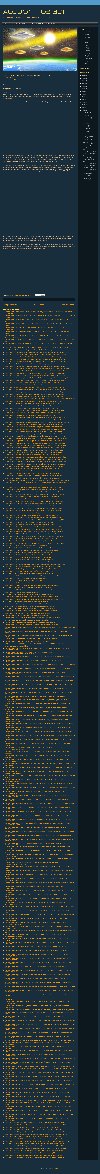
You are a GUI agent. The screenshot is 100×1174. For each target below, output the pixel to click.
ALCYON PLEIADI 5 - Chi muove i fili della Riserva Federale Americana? (27, 641)
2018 (83, 97)
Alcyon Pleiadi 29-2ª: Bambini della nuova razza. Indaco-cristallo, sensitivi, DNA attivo (31, 538)
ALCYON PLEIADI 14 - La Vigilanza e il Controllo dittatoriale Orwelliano (26, 615)
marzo (86, 134)
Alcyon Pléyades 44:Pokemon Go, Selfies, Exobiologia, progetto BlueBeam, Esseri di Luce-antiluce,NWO (37, 480)
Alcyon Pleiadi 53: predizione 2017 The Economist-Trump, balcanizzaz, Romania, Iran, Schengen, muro (36, 459)
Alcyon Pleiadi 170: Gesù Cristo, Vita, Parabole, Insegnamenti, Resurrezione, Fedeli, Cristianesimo (35, 1157)
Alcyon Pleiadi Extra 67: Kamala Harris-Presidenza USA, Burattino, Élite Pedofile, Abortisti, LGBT (34, 1127)
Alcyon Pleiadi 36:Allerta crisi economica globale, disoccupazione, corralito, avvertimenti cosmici (34, 503)
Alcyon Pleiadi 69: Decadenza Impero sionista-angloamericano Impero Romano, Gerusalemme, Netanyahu (37, 422)
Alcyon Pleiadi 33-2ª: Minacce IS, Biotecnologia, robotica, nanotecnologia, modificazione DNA (33, 517)
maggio (86, 128)
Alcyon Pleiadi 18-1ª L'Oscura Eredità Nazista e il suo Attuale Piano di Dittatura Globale (31, 597)
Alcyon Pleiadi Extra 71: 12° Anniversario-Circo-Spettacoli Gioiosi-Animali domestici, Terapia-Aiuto (34, 1139)
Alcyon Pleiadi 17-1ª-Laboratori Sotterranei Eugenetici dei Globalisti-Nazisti (27, 601)
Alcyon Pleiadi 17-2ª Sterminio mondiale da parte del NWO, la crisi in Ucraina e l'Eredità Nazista (34, 599)
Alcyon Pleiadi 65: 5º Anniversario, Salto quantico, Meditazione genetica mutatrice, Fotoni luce (33, 431)
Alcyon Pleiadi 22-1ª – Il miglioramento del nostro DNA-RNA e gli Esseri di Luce (29, 573)
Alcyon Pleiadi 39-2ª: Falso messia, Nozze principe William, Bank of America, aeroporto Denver (34, 492)
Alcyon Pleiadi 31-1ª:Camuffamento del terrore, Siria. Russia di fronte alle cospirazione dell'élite (34, 527)
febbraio (86, 179)
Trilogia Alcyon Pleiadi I (87, 174)
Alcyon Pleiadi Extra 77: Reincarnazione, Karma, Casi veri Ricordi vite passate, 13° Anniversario (34, 1153)
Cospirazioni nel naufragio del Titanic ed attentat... (88, 144)
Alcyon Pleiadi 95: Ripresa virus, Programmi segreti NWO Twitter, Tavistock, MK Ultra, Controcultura (35, 361)
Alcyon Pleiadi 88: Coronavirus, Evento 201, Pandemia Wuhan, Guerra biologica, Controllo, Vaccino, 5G (36, 378)
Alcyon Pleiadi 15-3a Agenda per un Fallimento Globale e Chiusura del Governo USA (30, 608)
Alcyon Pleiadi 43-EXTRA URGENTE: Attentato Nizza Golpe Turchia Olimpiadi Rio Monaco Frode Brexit (36, 482)
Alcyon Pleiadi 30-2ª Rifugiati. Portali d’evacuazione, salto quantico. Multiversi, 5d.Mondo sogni (33, 534)
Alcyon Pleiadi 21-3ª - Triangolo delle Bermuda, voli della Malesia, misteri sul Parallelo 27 (32, 576)
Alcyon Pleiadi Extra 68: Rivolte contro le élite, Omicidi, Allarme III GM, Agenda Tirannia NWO (33, 1129)
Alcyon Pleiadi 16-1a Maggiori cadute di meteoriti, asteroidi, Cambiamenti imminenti (30, 606)
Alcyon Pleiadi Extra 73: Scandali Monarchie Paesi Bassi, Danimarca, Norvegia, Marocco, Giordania (35, 1143)
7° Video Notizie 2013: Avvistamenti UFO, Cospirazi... (89, 137)
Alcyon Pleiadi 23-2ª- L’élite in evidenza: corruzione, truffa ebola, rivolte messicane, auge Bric (33, 566)
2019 (83, 94)
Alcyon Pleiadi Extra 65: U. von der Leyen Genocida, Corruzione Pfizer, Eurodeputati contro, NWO (34, 1122)
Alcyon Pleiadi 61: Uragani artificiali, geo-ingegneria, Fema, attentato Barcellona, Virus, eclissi (33, 441)
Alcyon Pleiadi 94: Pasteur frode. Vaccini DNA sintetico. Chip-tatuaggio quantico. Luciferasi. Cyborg (35, 364)
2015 (83, 105)
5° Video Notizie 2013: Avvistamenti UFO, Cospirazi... (89, 163)
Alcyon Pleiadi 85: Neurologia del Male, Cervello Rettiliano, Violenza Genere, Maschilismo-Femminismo (36, 385)
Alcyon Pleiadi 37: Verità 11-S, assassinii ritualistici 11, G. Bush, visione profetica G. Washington (34, 501)
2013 (83, 110)
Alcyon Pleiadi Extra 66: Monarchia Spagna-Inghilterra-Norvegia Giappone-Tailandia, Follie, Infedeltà (35, 1125)
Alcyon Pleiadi (34, 12)
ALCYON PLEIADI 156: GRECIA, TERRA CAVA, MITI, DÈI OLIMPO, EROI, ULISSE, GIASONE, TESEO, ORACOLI (40, 1010)
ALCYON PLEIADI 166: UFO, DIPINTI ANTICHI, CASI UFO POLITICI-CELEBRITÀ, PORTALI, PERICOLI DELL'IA (39, 1066)
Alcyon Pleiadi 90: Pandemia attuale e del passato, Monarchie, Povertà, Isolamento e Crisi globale (34, 373)
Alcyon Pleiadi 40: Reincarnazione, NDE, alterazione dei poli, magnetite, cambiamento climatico (34, 489)
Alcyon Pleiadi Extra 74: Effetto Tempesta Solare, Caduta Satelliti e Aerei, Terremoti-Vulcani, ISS (34, 1146)
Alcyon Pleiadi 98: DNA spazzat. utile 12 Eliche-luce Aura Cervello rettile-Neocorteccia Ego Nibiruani (35, 354)
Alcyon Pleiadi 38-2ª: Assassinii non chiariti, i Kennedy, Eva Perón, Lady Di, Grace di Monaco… (34, 496)
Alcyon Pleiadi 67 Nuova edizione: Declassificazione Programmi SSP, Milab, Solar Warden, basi (34, 427)
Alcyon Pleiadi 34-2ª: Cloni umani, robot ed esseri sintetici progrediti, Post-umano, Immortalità (33, 510)
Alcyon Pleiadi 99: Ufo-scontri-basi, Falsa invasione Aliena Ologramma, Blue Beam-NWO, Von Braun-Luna (37, 352)
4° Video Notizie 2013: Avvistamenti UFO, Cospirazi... (89, 169)
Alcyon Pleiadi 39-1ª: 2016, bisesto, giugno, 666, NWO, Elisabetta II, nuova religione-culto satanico (35, 494)
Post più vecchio (68, 305)
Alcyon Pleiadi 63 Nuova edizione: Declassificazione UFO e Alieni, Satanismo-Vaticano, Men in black (35, 436)
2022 (83, 86)
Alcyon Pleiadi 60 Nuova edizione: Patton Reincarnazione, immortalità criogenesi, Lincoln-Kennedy (35, 443)
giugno (86, 126)
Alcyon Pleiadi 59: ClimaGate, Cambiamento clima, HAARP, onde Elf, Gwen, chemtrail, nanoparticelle (35, 445)
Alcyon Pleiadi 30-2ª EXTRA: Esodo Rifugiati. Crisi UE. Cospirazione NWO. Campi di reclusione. (34, 531)
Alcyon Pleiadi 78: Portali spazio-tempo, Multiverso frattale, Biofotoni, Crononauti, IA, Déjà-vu (33, 401)
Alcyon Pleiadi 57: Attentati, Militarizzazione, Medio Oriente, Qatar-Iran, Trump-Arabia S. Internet (34, 450)
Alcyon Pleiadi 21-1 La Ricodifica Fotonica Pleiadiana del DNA (24, 580)
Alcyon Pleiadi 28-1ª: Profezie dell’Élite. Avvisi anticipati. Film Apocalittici (27, 545)
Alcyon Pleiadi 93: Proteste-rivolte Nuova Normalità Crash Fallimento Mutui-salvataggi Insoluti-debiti (35, 366)
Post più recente (10, 305)
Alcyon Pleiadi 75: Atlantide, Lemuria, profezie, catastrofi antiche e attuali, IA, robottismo (31, 408)
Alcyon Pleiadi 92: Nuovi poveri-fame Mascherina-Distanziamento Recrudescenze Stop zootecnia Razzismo (37, 368)
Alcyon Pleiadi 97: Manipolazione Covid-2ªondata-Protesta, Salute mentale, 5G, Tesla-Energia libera (35, 357)
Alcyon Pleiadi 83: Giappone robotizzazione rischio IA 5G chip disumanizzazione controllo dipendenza (36, 389)
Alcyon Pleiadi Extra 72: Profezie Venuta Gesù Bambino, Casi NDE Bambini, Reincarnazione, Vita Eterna (37, 1141)
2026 (83, 75)
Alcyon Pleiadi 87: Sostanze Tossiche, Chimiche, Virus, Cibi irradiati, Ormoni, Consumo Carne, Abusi (35, 380)
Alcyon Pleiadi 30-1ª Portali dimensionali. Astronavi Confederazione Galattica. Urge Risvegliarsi (34, 536)
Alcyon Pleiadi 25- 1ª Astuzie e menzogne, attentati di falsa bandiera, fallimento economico (32, 562)
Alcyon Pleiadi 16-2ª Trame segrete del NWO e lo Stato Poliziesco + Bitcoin (28, 604)
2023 (83, 83)
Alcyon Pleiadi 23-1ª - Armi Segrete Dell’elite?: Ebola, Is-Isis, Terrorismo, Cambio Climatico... (33, 569)
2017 (83, 99)
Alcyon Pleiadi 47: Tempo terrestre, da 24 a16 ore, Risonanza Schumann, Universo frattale (32, 473)
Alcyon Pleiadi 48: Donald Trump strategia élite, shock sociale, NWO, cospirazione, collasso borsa (34, 471)
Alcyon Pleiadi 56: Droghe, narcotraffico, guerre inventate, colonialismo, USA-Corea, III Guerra (33, 452)
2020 (83, 91)
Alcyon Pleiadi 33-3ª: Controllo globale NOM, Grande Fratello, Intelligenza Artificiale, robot (32, 515)
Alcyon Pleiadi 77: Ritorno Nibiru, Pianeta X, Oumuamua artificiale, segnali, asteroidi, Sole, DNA (34, 403)
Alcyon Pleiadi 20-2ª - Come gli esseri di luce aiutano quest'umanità (25, 583)
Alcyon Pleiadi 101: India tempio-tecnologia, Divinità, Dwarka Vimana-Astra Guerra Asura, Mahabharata (36, 347)
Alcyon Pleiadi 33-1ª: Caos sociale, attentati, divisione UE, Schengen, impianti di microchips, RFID (34, 520)
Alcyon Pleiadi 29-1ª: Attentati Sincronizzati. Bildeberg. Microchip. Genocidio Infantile (30, 541)
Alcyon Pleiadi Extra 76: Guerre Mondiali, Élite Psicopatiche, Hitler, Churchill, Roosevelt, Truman (34, 1150)
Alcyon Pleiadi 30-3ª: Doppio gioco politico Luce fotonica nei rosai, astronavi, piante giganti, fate (34, 529)
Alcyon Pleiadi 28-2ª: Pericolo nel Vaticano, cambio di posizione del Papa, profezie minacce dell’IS (34, 543)
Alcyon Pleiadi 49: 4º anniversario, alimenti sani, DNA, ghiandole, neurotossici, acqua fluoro (32, 468)
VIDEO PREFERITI (50, 23)
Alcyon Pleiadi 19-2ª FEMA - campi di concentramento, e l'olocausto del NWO (28, 590)
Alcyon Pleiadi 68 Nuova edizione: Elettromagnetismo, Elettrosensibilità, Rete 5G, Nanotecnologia (34, 424)
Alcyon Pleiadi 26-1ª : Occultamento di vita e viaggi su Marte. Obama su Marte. (29, 557)
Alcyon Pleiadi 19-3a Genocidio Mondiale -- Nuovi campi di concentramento (28, 587)
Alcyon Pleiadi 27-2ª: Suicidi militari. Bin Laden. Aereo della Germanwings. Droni (29, 548)
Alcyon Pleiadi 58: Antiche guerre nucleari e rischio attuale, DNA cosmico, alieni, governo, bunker (34, 447)
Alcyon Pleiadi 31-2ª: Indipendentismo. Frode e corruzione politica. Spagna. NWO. (30, 524)
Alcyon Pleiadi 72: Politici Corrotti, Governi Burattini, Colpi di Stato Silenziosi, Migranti (31, 415)
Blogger (57, 1168)
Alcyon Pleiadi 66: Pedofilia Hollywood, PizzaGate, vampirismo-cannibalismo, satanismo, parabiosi (35, 429)
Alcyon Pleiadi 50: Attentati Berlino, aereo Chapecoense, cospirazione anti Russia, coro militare (34, 466)
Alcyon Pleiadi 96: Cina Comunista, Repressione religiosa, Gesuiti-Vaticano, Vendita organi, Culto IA (35, 359)
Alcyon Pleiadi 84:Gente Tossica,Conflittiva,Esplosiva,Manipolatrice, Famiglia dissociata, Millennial (34, 387)
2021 (83, 89)
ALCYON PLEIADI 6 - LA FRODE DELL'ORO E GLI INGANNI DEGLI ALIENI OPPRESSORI (33, 639)
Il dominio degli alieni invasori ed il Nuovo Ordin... (89, 157)
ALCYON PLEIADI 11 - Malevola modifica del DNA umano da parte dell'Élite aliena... (30, 622)
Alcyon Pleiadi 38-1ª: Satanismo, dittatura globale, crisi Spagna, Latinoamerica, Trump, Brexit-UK (34, 499)
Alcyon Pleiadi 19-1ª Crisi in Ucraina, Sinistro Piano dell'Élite (23, 592)
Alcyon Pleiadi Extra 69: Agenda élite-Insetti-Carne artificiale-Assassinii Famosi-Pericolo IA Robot (34, 1132)
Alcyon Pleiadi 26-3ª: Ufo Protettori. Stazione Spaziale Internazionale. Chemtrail (29, 552)
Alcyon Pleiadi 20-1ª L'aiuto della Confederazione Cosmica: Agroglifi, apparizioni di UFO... (32, 585)
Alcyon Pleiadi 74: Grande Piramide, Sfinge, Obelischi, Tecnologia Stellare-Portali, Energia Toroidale (35, 410)
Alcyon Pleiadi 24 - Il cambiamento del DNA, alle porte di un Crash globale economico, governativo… (35, 564)
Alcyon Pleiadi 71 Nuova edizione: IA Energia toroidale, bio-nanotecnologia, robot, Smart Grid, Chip (35, 417)
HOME (5, 23)
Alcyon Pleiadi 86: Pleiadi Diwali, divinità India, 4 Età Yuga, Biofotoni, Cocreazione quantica (32, 382)
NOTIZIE (11, 23)
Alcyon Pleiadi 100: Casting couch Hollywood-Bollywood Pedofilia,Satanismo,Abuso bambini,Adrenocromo (37, 350)
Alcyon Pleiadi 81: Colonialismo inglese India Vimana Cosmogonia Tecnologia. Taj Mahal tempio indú (35, 394)
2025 (83, 78)
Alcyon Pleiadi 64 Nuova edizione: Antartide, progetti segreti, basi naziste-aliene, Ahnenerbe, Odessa (35, 434)
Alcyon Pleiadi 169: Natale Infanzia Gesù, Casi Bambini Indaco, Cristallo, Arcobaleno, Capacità (33, 1155)
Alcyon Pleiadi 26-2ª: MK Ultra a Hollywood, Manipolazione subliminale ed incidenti (30, 555)
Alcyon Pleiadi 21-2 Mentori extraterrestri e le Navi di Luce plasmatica (26, 578)
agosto (86, 120)
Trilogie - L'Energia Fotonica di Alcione (16, 646)
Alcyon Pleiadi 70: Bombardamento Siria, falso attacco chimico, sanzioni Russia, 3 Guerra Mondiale (35, 420)
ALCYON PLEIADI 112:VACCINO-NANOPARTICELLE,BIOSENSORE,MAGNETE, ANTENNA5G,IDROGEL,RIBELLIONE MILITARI (30, 653)
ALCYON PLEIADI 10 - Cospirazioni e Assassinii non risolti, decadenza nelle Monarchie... (32, 625)
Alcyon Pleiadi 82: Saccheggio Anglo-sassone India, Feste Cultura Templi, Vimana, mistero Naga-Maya (36, 392)
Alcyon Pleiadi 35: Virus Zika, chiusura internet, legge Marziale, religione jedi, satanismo (31, 506)
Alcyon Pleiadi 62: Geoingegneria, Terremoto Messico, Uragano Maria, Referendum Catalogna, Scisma (36, 438)
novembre (87, 115)
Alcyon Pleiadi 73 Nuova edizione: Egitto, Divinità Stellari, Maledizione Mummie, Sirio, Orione (33, 413)
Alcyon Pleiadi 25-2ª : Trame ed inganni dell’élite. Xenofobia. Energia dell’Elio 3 (29, 559)
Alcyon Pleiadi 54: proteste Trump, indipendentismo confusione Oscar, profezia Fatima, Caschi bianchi (36, 457)
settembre (87, 118)
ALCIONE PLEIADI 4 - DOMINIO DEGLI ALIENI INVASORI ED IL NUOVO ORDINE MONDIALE (34, 643)
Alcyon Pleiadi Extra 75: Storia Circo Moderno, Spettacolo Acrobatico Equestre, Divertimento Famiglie (35, 1148)
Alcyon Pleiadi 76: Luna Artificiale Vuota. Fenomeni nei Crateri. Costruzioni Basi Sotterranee (33, 406)
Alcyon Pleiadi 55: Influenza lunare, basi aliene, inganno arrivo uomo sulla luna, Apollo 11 (32, 455)
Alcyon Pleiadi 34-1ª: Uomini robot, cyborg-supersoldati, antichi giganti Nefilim (28, 513)
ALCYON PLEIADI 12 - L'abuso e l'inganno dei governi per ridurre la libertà (27, 620)
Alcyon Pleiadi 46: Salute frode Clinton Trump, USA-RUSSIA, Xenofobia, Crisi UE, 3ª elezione (33, 475)
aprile (85, 131)
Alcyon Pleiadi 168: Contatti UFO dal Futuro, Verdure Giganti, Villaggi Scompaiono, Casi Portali (34, 1136)
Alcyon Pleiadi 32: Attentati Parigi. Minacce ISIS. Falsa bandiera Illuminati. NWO (29, 522)
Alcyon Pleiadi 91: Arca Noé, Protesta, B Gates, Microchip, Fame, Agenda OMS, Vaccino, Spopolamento (36, 371)
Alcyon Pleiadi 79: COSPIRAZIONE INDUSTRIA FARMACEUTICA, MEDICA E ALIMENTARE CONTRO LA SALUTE (40, 399)
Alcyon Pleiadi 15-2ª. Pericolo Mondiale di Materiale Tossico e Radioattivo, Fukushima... (31, 611)
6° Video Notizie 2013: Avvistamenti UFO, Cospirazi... (89, 151)
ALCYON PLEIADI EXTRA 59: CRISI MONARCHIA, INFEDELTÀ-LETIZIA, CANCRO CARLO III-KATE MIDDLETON (40, 1100)
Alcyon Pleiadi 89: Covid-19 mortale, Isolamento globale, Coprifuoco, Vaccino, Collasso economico (35, 375)
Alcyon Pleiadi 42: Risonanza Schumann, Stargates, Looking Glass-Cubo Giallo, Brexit (31, 485)
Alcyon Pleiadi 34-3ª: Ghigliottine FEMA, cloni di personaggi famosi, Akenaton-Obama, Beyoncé (34, 508)
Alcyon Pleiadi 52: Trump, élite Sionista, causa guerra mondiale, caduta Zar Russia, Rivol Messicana (35, 461)
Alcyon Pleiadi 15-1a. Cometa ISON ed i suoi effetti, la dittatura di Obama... (27, 613)
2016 (83, 102)
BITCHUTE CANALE (20, 23)
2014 (83, 107)
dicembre (87, 112)
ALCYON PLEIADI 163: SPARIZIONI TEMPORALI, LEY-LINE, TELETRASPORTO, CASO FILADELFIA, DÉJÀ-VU (39, 1040)
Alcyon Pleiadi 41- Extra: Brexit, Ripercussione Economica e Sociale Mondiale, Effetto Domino (33, 487)
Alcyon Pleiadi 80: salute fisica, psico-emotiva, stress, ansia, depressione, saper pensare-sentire (34, 396)
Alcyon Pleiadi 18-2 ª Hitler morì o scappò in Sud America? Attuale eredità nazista (29, 594)
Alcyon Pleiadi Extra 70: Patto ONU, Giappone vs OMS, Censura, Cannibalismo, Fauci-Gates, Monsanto (36, 1134)
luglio (85, 123)
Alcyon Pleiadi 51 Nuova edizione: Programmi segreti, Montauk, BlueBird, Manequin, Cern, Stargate (35, 464)
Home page (39, 305)
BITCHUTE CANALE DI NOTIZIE (36, 23)
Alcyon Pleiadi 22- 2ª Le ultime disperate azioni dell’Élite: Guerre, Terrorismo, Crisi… (30, 571)
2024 (83, 81)
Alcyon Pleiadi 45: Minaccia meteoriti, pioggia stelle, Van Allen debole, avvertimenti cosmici (32, 478)
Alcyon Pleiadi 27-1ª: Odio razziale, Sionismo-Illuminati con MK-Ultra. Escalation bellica (31, 550)
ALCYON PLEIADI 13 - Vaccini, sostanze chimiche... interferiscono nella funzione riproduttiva (33, 618)
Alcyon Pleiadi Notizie (11, 80)
